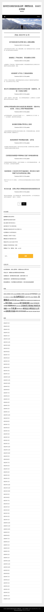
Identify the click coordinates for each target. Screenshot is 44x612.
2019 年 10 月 (7, 567)
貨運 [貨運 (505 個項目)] (4, 311)
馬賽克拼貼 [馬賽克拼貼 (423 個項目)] (30, 311)
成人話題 (6, 222)
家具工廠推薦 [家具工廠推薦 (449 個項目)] (27, 300)
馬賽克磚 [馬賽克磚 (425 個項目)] (38, 311)
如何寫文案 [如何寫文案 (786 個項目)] (13, 300)
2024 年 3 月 (6, 405)
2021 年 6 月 (6, 503)
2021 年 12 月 (7, 484)
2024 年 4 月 (6, 402)
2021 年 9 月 (6, 494)
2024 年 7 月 (6, 392)
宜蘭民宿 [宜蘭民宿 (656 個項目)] (22, 300)
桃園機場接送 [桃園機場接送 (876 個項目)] (12, 305)
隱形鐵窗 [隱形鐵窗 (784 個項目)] (23, 311)
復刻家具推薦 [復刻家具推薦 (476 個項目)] (16, 303)
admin (28, 45)
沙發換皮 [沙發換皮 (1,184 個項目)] (30, 305)
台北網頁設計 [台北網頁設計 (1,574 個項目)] (19, 296)
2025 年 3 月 (6, 367)
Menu (38, 16)
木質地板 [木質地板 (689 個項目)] (35, 303)
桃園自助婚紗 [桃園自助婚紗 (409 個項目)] (18, 305)
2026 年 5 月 (6, 323)
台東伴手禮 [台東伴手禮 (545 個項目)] (27, 297)
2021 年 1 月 (6, 519)
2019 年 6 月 (6, 579)
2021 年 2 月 (6, 516)
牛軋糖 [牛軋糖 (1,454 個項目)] (13, 308)
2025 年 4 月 (6, 364)
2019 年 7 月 (6, 576)
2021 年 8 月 (6, 497)
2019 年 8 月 (6, 573)
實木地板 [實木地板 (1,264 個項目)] (8, 303)
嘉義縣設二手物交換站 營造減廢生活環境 (22, 57)
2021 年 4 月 (6, 510)
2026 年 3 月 (6, 329)
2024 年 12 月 (7, 377)
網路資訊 (6, 238)
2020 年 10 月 (7, 529)
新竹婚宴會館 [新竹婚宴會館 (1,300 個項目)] (25, 303)
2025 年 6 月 (6, 357)
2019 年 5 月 (6, 583)
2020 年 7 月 (6, 538)
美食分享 (6, 242)
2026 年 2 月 (6, 332)
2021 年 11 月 (7, 487)
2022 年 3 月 (6, 475)
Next (24, 203)
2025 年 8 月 (6, 351)
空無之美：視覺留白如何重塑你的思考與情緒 (14, 272)
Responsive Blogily (18, 610)
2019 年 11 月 (7, 564)
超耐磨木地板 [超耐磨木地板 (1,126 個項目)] (10, 311)
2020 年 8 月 (6, 535)
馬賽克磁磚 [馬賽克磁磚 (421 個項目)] (34, 311)
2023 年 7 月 (6, 424)
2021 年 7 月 (6, 500)
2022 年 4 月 (6, 472)
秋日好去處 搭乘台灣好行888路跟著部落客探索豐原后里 (22, 189)
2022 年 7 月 (6, 462)
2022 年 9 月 (6, 456)
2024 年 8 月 (6, 389)
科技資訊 (6, 235)
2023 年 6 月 (6, 427)
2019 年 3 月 (6, 589)
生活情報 (6, 232)
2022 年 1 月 (6, 481)
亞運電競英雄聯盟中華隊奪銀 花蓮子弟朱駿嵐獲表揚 (22, 155)
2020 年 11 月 (7, 525)
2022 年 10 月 (7, 453)
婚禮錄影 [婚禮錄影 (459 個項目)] (18, 300)
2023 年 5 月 (6, 430)
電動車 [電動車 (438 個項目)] (27, 311)
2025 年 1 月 (6, 373)
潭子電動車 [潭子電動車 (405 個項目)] (9, 308)
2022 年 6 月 (6, 465)
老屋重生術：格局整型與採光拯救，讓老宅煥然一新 (16, 275)
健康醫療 (6, 216)
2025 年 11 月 (7, 342)
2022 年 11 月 (7, 449)
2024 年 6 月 (6, 396)
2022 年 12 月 (7, 446)
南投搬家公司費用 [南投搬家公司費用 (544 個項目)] (20, 293)
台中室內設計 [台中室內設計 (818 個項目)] (34, 294)
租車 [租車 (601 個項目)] (18, 308)
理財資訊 (6, 229)
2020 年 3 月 (6, 551)
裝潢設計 (6, 245)
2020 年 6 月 (6, 541)
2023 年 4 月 (6, 434)
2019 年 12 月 (7, 560)
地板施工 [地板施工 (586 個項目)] (36, 297)
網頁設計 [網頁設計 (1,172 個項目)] (26, 308)
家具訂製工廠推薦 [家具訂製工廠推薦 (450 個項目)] (33, 300)
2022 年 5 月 (6, 468)
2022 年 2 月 (6, 478)
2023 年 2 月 (6, 440)
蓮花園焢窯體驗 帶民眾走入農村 (22, 124)
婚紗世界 (6, 219)
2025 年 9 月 (6, 348)
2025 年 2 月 (6, 370)
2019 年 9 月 (6, 570)
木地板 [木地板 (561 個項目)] (31, 303)
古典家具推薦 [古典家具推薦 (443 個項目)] (27, 293)
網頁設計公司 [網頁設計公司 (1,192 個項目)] (34, 308)
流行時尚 (6, 226)
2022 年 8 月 (6, 459)
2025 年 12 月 (7, 338)
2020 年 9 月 (6, 532)
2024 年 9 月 (6, 386)
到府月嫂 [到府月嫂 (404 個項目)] (14, 293)
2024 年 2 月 (6, 408)
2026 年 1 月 (6, 335)
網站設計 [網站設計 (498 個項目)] (21, 308)
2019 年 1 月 (6, 595)
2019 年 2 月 (6, 592)
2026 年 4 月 (6, 326)
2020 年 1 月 (6, 557)
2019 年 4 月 (6, 586)
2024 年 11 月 (7, 380)
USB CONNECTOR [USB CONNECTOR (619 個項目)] (8, 293)
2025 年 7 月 (6, 354)
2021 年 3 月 (6, 513)
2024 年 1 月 (6, 411)
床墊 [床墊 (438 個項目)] (13, 303)
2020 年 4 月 (6, 548)
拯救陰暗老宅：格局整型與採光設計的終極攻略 (15, 278)
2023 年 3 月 (6, 437)
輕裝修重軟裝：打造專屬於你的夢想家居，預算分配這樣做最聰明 (19, 282)
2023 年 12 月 (7, 415)
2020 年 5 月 (6, 545)
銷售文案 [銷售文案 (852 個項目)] (18, 311)
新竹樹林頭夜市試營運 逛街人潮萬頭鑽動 (22, 42)
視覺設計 (6, 248)
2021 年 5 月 (6, 506)
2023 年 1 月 (6, 443)
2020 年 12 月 (7, 522)
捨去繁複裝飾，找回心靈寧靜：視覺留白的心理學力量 (16, 269)
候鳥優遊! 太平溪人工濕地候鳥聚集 (22, 73)
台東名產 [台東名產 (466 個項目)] (31, 297)
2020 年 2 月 (6, 554)
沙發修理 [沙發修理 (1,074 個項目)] (24, 305)
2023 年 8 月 (6, 421)
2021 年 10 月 (7, 491)
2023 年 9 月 (6, 418)
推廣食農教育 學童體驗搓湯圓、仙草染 (22, 140)
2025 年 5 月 (6, 361)
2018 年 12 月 (7, 598)
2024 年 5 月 (6, 399)
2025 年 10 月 (7, 345)
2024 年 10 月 (7, 383)
